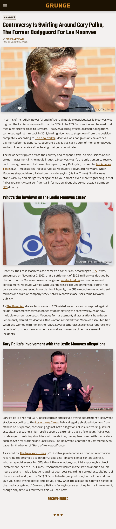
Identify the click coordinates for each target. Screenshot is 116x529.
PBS (94, 271)
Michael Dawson (15, 38)
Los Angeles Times (47, 422)
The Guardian (15, 306)
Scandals (9, 17)
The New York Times (33, 453)
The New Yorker (45, 138)
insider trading (70, 280)
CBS (5, 187)
